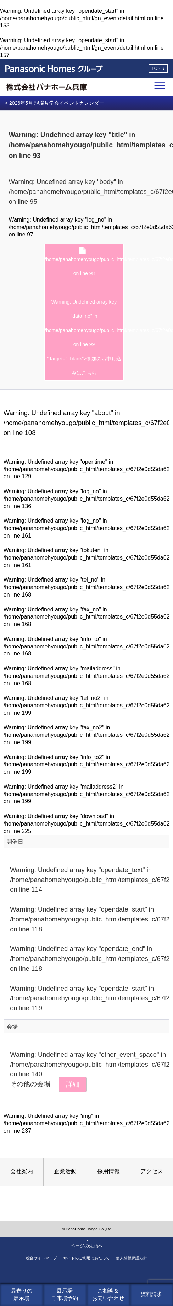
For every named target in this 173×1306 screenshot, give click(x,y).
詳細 (72, 1084)
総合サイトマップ (41, 1258)
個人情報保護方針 (131, 1258)
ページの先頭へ (87, 1245)
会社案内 (21, 1171)
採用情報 (108, 1171)
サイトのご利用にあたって (86, 1258)
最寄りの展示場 (21, 1294)
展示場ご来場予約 (64, 1294)
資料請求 (151, 1294)
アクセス (151, 1171)
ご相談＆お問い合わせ (108, 1294)
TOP (156, 68)
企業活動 (65, 1171)
